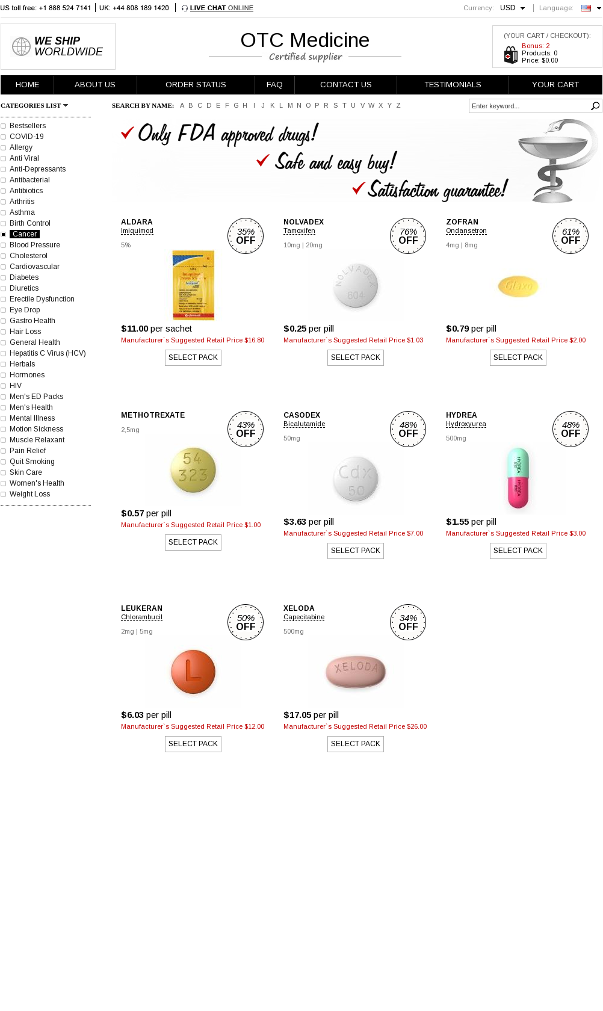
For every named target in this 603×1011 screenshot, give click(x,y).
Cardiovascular (35, 266)
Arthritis (22, 201)
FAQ (275, 84)
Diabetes (24, 277)
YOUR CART (555, 84)
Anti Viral (24, 158)
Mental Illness (32, 418)
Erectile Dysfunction (42, 299)
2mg (127, 631)
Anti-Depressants (38, 169)
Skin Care (26, 472)
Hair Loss (25, 331)
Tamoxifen (299, 230)
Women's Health (37, 483)
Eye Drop (25, 310)
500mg (456, 438)
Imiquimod (137, 230)
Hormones (27, 375)
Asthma (22, 212)
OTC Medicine (305, 39)
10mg (291, 245)
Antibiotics (26, 191)
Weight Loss (30, 494)
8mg (471, 245)
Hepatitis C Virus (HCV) (48, 353)
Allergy (21, 147)
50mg (291, 438)
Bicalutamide (304, 423)
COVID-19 (27, 136)
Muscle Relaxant (37, 440)
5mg (146, 631)
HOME (27, 84)
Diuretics (24, 288)
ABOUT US (95, 84)
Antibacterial (30, 180)
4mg (452, 245)
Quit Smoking (32, 461)
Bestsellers (28, 126)
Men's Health (31, 407)
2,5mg (130, 429)
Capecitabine (303, 616)
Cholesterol (29, 256)
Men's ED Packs (36, 396)
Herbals (22, 364)
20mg (314, 245)
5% (126, 245)
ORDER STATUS (195, 84)
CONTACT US (346, 84)
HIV (16, 386)
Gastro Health (32, 321)
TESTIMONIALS (452, 84)
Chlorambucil (141, 616)
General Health (35, 342)
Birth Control (30, 223)
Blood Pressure (35, 245)
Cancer (25, 234)
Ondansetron (466, 230)
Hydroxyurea (466, 423)
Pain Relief (28, 451)
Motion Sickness (36, 429)
